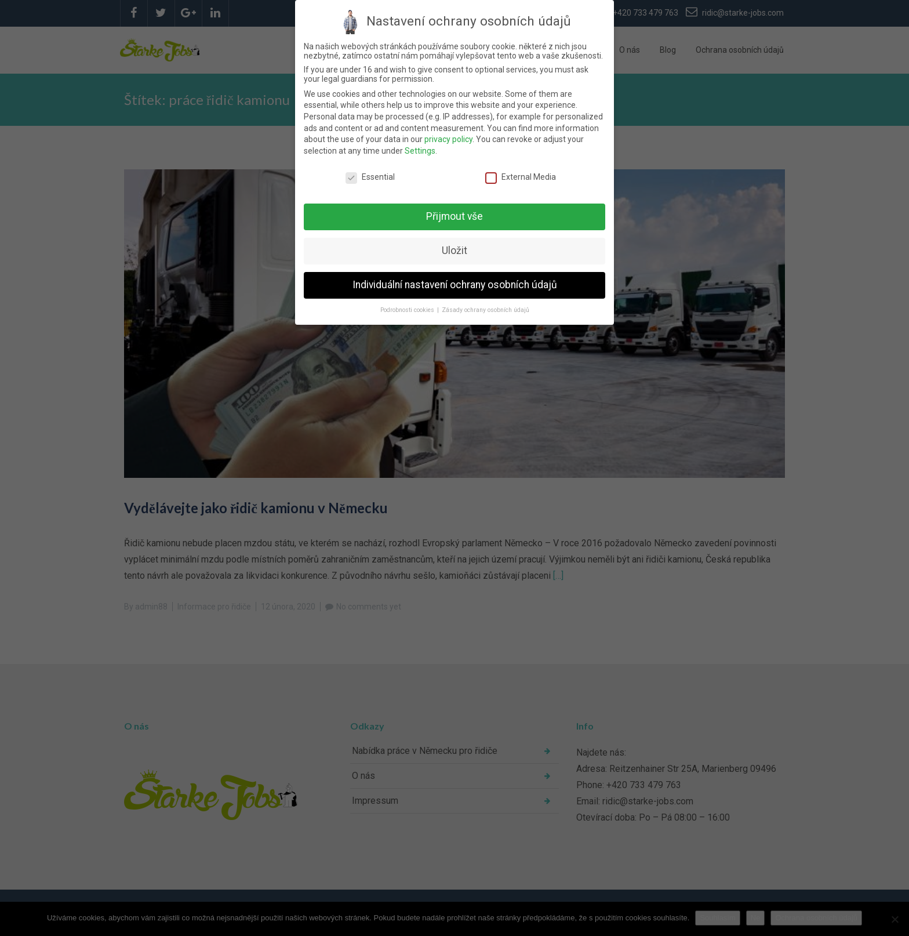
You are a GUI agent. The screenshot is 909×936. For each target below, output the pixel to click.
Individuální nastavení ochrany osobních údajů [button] (454, 285)
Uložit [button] (454, 250)
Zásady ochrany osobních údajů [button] (485, 310)
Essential (370, 177)
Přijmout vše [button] (454, 216)
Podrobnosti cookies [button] (408, 310)
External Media (520, 177)
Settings (420, 150)
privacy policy (448, 139)
